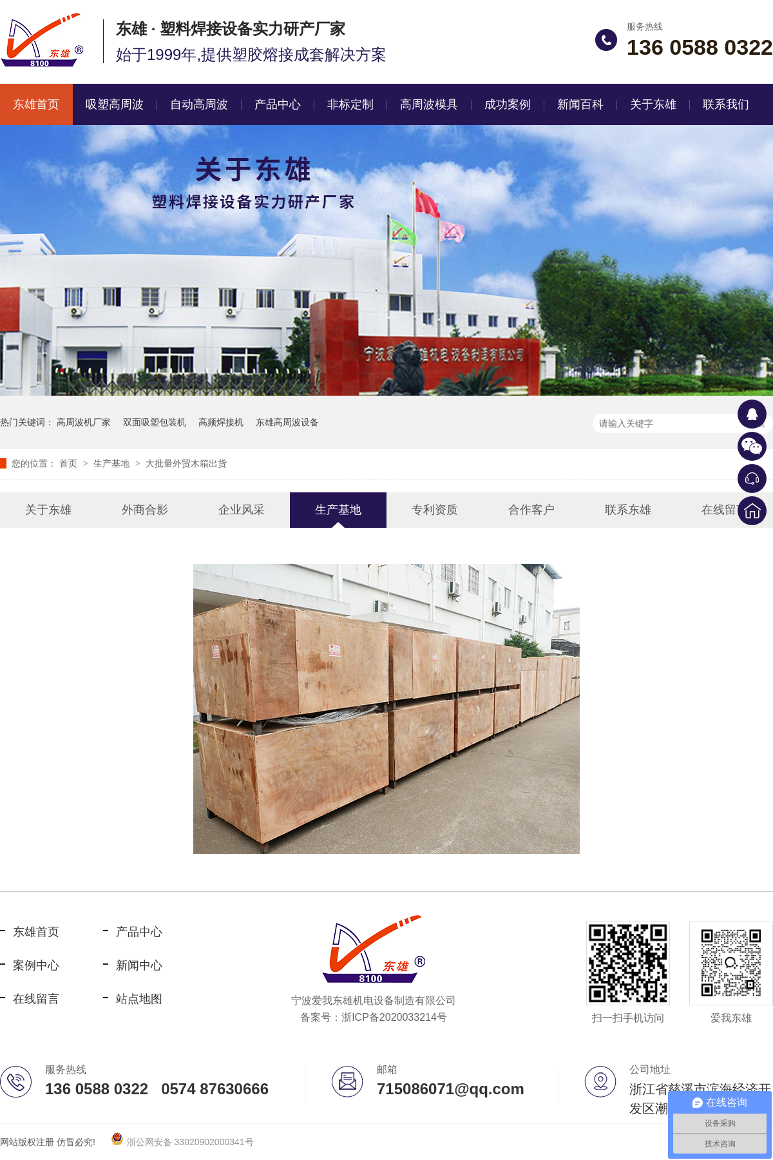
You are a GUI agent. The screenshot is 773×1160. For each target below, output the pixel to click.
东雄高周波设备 (287, 422)
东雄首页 (36, 931)
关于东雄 (653, 104)
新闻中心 (139, 965)
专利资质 (435, 509)
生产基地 (112, 463)
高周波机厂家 (84, 422)
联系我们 (726, 104)
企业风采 (241, 509)
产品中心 (277, 104)
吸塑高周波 (115, 104)
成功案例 (507, 104)
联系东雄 (628, 509)
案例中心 (36, 965)
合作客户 (531, 509)
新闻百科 (580, 104)
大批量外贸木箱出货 (186, 463)
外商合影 (145, 509)
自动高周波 (199, 104)
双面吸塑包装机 (154, 422)
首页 (69, 463)
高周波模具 (429, 104)
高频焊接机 (220, 422)
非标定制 (350, 104)
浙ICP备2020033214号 (394, 1017)
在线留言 (724, 509)
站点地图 (139, 998)
